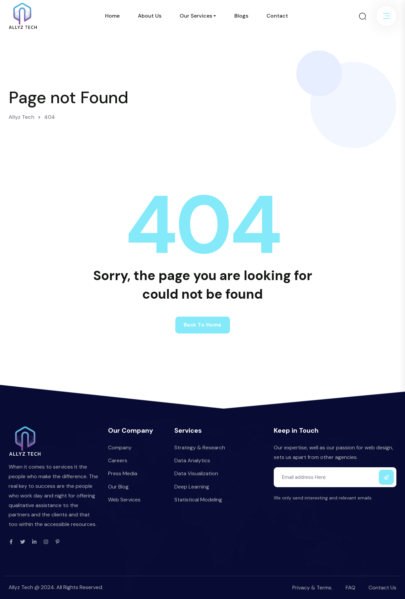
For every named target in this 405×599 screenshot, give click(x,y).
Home (112, 15)
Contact (277, 15)
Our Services (196, 15)
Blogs (241, 15)
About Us (149, 15)
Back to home (203, 325)
